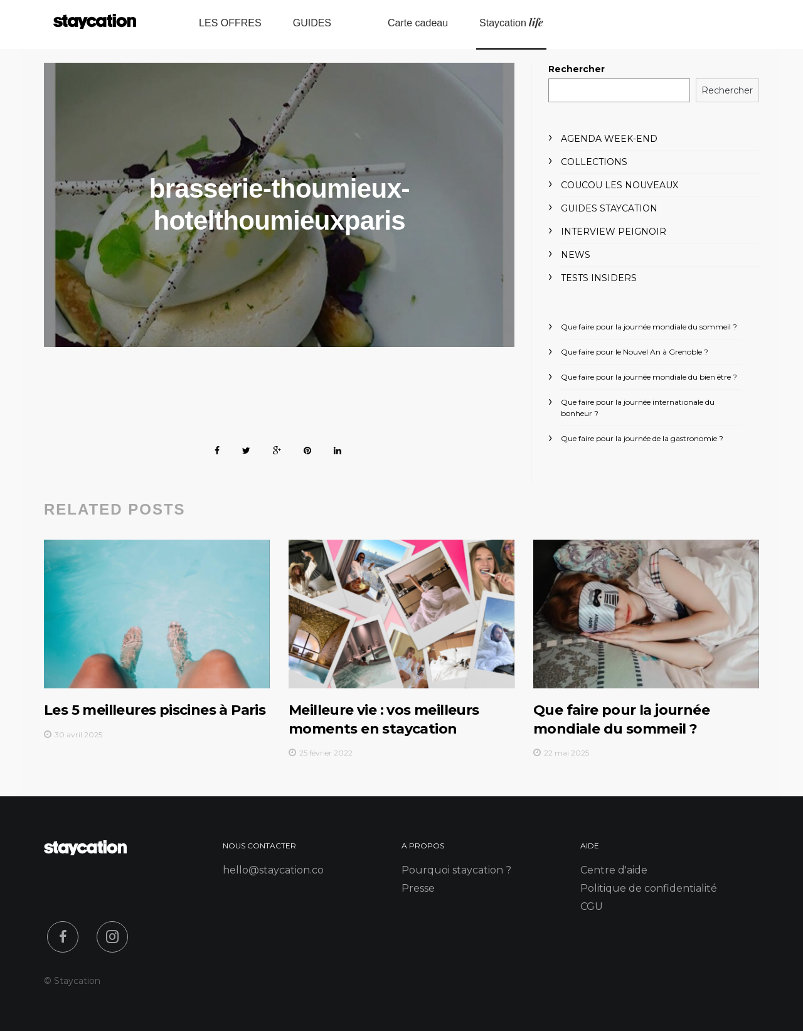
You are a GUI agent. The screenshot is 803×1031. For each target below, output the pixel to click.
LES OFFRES (230, 23)
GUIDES (312, 23)
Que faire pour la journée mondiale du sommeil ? (649, 326)
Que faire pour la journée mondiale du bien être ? (649, 377)
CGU (591, 906)
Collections (594, 162)
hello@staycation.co (273, 870)
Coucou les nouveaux (619, 185)
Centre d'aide (613, 870)
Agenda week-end (609, 138)
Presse (418, 888)
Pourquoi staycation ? (456, 870)
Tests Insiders (599, 278)
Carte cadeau (418, 23)
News (575, 254)
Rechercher (576, 69)
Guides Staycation (609, 208)
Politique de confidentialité (648, 888)
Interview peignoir (613, 231)
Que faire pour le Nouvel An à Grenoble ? (634, 351)
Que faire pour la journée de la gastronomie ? (642, 438)
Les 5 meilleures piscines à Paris (154, 710)
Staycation (511, 22)
